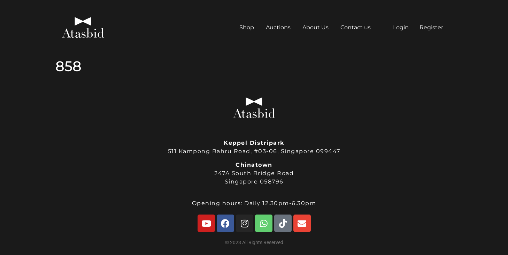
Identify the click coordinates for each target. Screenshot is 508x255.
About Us (315, 27)
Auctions (278, 27)
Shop (246, 27)
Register (431, 27)
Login (401, 27)
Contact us (355, 27)
